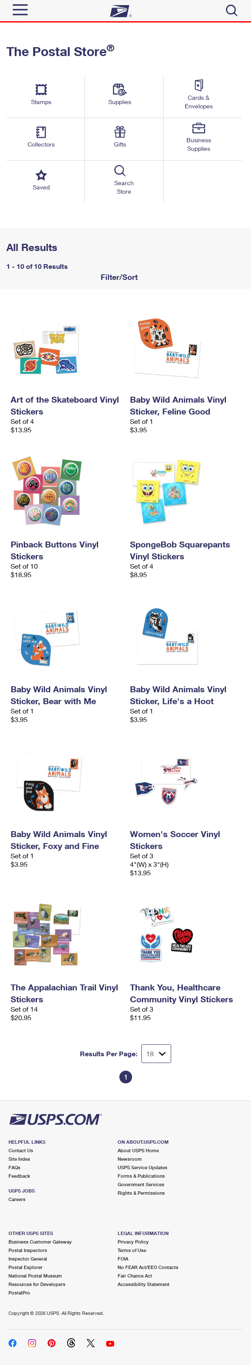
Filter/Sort (118, 277)
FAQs (14, 1167)
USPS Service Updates (142, 1167)
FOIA (123, 1258)
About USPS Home (138, 1150)
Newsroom (130, 1159)
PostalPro (19, 1292)
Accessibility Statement (143, 1284)
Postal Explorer (25, 1267)
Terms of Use (132, 1250)
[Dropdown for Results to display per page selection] (156, 1053)
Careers (16, 1199)
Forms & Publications (141, 1176)
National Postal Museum (35, 1275)
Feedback (19, 1176)
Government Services (141, 1184)
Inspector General (27, 1258)
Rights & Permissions (141, 1193)
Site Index (19, 1159)
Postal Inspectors (27, 1250)
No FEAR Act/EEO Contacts (148, 1267)
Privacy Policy (133, 1241)
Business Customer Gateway (40, 1241)
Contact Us (20, 1150)
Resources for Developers (36, 1284)
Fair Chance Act (135, 1275)
